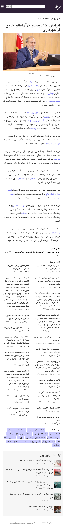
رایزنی (46, 116)
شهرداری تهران (32, 113)
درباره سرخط (30, 523)
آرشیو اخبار (54, 18)
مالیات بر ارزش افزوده (36, 120)
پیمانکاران (56, 233)
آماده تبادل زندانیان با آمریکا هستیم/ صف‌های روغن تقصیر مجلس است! (49, 395)
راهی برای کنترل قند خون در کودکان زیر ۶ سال (36, 460)
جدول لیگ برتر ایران (14, 523)
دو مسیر (56, 159)
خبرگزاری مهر (18, 252)
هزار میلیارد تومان (53, 144)
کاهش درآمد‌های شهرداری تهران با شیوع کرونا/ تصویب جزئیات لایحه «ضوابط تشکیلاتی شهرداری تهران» (16, 340)
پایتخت (33, 128)
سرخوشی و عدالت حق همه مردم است (39, 506)
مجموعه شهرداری (53, 101)
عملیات (24, 213)
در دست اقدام (19, 205)
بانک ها (52, 441)
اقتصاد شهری (32, 86)
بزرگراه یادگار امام (53, 194)
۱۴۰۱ (46, 18)
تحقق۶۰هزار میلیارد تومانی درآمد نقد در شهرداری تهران (17, 267)
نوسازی (51, 93)
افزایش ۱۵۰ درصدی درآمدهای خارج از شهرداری (43, 252)
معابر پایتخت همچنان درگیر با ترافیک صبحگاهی (17, 410)
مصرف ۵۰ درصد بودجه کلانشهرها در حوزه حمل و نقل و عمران (17, 317)
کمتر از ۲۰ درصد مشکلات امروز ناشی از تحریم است (48, 267)
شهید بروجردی (12, 434)
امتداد (9, 190)
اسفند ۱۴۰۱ (38, 18)
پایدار (39, 89)
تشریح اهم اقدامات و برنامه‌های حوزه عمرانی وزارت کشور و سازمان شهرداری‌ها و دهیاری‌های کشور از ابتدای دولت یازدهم (47, 366)
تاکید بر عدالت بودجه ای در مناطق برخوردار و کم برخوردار (49, 382)
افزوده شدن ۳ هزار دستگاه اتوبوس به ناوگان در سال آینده (47, 351)
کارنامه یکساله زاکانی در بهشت (48, 408)
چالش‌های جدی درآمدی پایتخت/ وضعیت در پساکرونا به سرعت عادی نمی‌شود (47, 281)
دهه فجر (21, 178)
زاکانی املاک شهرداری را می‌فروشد (16, 327)
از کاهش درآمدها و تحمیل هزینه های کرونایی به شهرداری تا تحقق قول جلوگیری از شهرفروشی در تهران (17, 357)
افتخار (32, 178)
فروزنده (30, 82)
